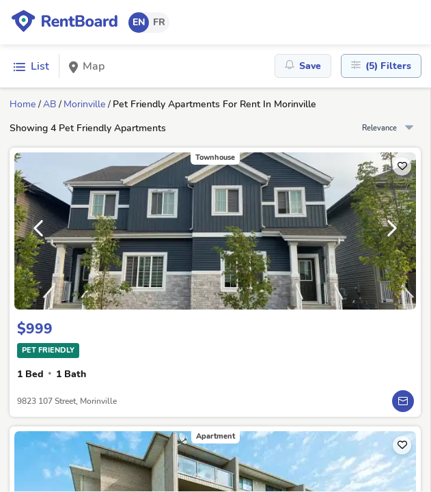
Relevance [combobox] (379, 128)
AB (49, 104)
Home (23, 104)
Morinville (84, 104)
